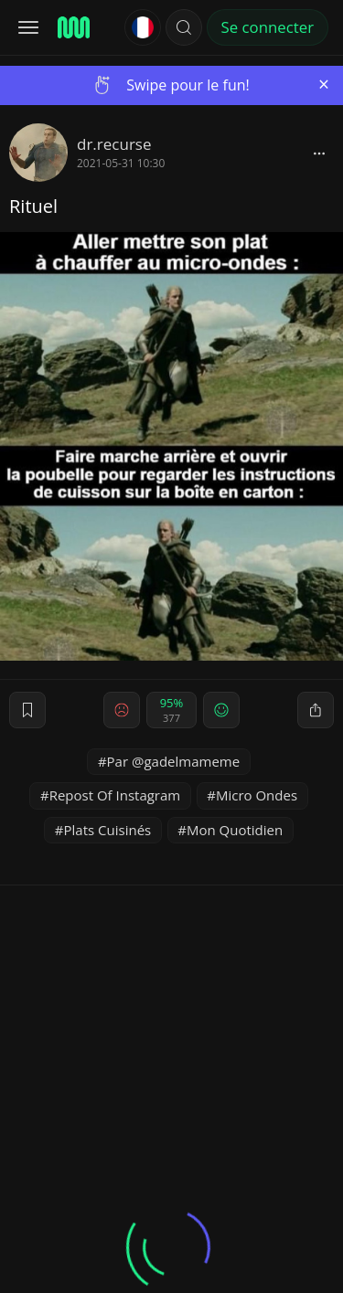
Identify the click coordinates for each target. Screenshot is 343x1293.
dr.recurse (114, 143)
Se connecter (267, 26)
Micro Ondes (256, 795)
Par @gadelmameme (174, 761)
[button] (184, 27)
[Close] (323, 84)
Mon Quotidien (235, 830)
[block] (319, 152)
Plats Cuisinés (108, 830)
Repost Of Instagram (115, 795)
